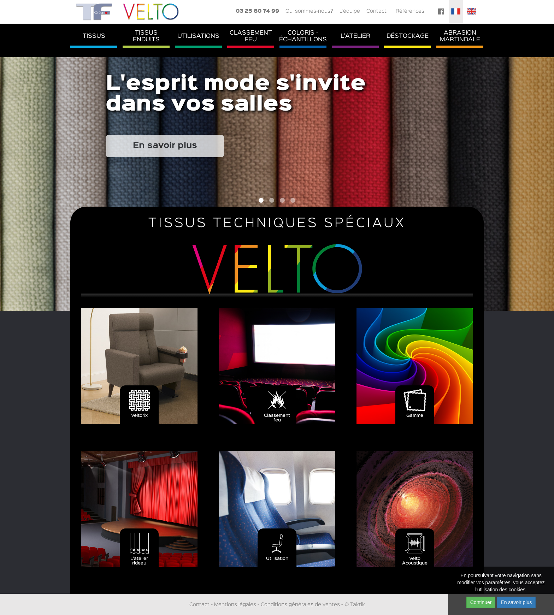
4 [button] (292, 200)
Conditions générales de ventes (300, 604)
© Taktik (354, 604)
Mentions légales (235, 604)
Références (410, 11)
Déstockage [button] (408, 36)
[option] (277, 184)
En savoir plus (165, 145)
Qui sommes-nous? (309, 11)
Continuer (481, 602)
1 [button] (261, 200)
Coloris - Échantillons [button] (302, 36)
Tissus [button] (94, 36)
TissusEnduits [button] (146, 36)
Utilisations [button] (198, 36)
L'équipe (350, 11)
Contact (376, 11)
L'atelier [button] (355, 36)
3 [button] (282, 200)
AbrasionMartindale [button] (460, 36)
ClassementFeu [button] (251, 36)
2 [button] (271, 200)
